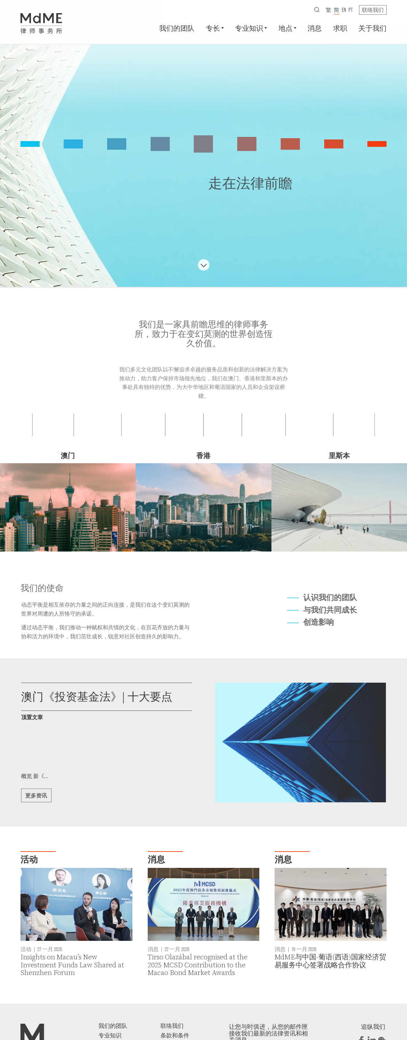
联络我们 (373, 9)
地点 (285, 28)
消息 (315, 28)
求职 (340, 28)
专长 (213, 28)
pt (350, 9)
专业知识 (249, 28)
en (344, 9)
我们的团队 (176, 28)
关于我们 (372, 28)
